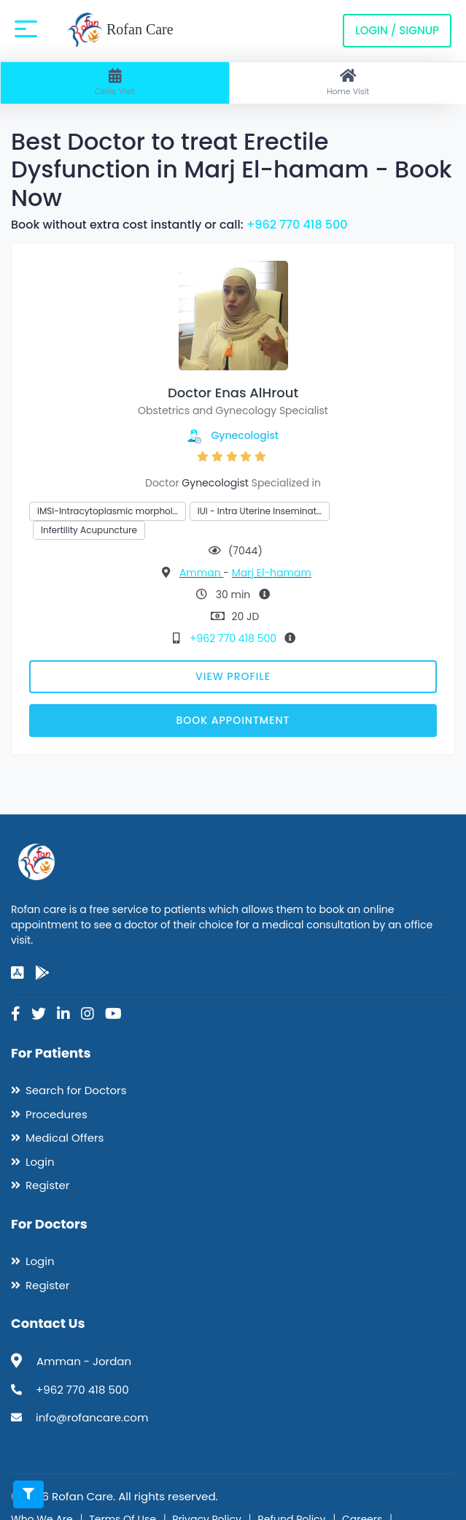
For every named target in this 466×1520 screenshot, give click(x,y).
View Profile (233, 676)
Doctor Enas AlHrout (233, 392)
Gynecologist (245, 435)
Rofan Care (120, 30)
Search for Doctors (76, 1090)
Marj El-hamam (271, 572)
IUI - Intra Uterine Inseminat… (260, 511)
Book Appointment (233, 720)
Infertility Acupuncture (89, 530)
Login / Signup (397, 30)
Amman (201, 572)
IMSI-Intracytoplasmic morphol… (107, 511)
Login (40, 1161)
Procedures (57, 1114)
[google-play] (42, 973)
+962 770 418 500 (297, 224)
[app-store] (17, 973)
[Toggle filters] (28, 1494)
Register (47, 1185)
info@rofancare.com (92, 1417)
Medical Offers (65, 1137)
